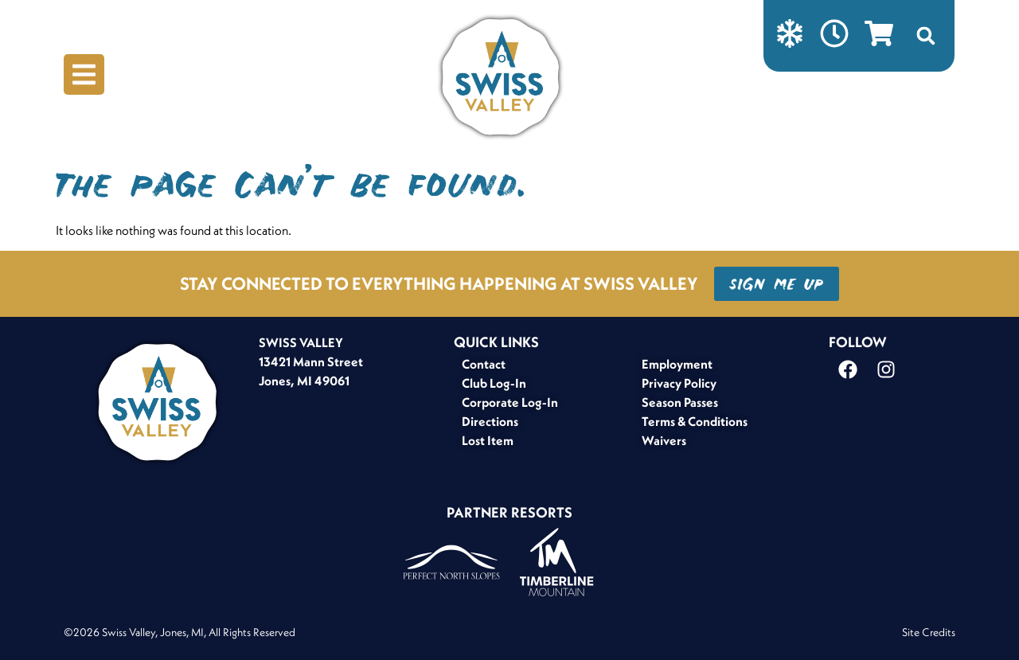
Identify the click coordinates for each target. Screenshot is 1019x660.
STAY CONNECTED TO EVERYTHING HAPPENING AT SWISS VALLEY (439, 283)
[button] (926, 36)
